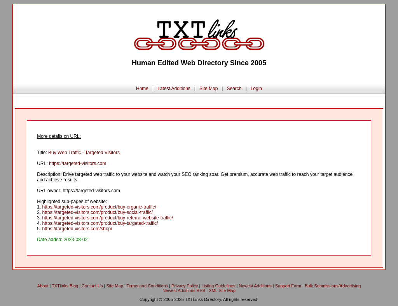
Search (234, 88)
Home (142, 88)
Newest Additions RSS (183, 290)
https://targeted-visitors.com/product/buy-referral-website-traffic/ (107, 218)
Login (256, 88)
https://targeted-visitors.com (77, 163)
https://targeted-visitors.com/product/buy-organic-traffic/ (99, 207)
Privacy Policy (184, 285)
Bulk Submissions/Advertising (333, 285)
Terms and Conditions (147, 285)
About (43, 285)
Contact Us (92, 285)
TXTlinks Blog (65, 285)
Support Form (288, 285)
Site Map (208, 88)
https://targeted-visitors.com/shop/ (77, 228)
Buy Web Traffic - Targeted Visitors (84, 152)
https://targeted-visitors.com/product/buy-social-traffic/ (97, 212)
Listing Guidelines (219, 285)
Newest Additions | (257, 285)
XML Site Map (222, 290)
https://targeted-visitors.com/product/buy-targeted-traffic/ (100, 223)
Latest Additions (173, 88)
